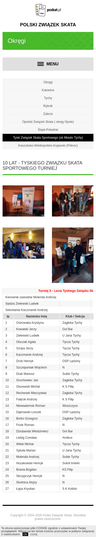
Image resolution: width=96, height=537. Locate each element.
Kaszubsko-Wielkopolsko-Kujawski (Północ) (48, 145)
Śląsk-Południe (48, 130)
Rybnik (48, 106)
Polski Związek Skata (48, 24)
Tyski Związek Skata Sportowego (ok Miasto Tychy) (48, 137)
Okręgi (48, 82)
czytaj (33, 534)
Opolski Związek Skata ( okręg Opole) (48, 122)
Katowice (48, 90)
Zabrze (48, 114)
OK (25, 534)
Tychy (48, 98)
